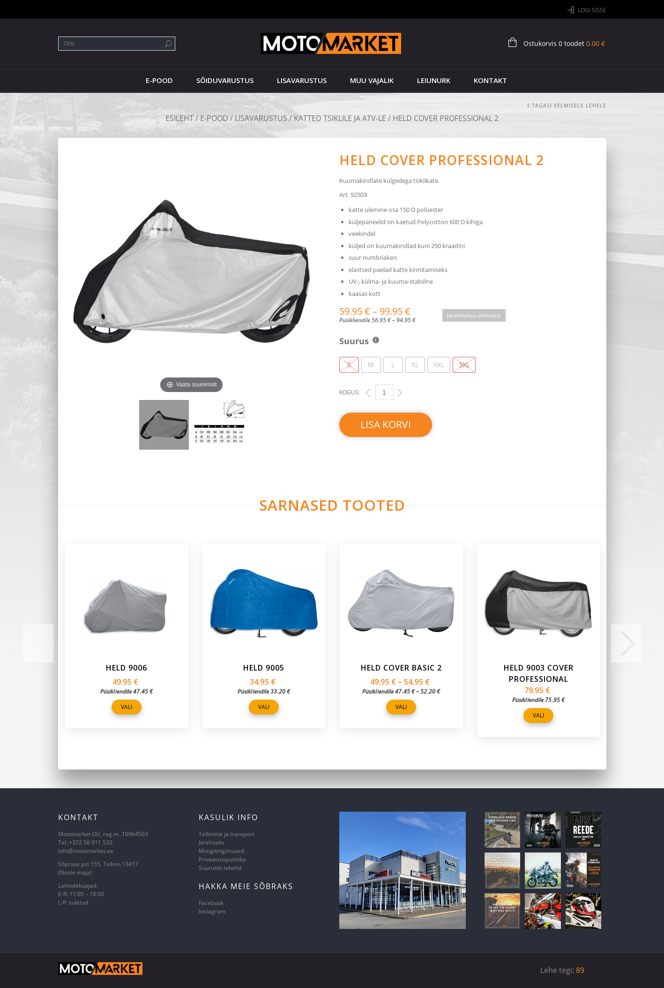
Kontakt (490, 80)
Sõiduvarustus (225, 80)
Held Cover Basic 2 (401, 668)
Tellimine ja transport (226, 834)
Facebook (211, 903)
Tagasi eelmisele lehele (569, 105)
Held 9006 (126, 668)
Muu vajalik (372, 80)
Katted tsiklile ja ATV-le (340, 118)
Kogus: (349, 392)
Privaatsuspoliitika (222, 859)
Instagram (212, 911)
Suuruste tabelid (220, 868)
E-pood (159, 80)
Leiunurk (433, 80)
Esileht (179, 118)
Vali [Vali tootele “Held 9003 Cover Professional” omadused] (538, 715)
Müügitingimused (221, 851)
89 (580, 970)
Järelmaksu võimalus (474, 315)
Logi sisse (592, 10)
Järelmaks (211, 842)
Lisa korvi (385, 424)
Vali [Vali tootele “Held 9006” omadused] (126, 707)
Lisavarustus (302, 80)
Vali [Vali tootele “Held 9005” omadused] (263, 707)
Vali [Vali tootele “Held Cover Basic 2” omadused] (401, 707)
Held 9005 (263, 668)
